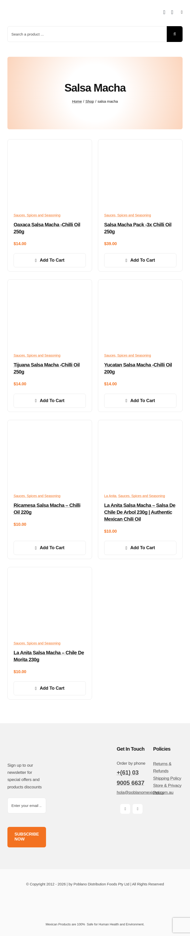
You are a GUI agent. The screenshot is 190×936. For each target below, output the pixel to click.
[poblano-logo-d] (26, 7)
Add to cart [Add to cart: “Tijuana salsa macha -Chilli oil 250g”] (50, 400)
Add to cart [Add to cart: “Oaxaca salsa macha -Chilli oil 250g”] (50, 260)
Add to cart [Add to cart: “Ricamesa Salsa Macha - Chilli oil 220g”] (50, 547)
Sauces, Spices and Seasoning (37, 215)
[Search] (175, 34)
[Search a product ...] (87, 34)
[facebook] (125, 809)
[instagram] (137, 809)
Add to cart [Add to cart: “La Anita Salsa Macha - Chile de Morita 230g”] (50, 688)
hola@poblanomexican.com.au (145, 792)
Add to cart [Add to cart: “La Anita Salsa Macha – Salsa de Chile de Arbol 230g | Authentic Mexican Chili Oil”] (140, 547)
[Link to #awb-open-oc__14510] (182, 12)
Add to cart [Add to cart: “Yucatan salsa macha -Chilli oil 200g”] (140, 400)
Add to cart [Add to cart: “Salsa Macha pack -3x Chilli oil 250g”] (140, 260)
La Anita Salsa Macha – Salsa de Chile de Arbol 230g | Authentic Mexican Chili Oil (139, 512)
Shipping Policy (167, 778)
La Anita (110, 496)
